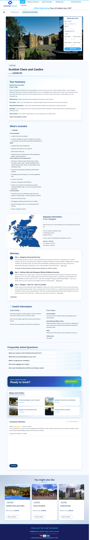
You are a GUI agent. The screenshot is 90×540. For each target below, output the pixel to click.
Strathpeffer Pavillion (14, 57)
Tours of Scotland (32, 2)
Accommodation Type (69, 31)
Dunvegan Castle (14, 35)
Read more (64, 265)
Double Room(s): (77, 36)
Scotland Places (76, 2)
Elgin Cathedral (14, 51)
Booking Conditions (52, 533)
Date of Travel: (68, 21)
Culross (14, 32)
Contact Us (43, 533)
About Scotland (47, 2)
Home (22, 2)
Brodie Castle (14, 41)
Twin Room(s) (67, 36)
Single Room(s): (68, 42)
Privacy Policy (35, 533)
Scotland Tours (13, 12)
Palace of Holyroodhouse (14, 29)
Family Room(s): (76, 42)
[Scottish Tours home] (10, 3)
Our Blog (24, 5)
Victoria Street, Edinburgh (14, 44)
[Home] (4, 12)
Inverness (14, 48)
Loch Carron (14, 54)
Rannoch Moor (14, 38)
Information (59, 2)
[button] (13, 297)
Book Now (73, 48)
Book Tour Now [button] (71, 382)
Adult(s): (66, 26)
